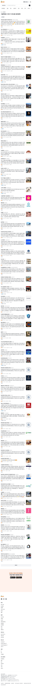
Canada (2, 641)
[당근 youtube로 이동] (6, 599)
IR (1, 651)
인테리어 (14, 8)
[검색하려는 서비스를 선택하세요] (4, 5)
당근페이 (2, 606)
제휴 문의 (2, 635)
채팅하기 (2, 629)
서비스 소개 (2, 609)
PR (1, 652)
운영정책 (12, 683)
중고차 (2, 620)
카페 (22, 8)
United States (4, 643)
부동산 (2, 618)
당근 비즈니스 (3, 634)
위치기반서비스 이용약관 (19, 683)
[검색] (29, 5)
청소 (10, 8)
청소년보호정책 (3, 684)
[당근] (2, 2)
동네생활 (2, 624)
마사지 (29, 8)
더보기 (16, 565)
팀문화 (2, 607)
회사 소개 (2, 604)
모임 (1, 626)
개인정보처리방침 (7, 683)
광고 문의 (2, 637)
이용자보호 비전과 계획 (27, 683)
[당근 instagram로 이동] (3, 599)
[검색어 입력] (19, 5)
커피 (25, 8)
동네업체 (2, 623)
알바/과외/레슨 (3, 621)
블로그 (2, 610)
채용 (1, 612)
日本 (2, 646)
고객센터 (2, 654)
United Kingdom (4, 645)
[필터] (3, 17)
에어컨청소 (3, 8)
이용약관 (2, 683)
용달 (7, 8)
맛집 (18, 8)
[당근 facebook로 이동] (1, 599)
